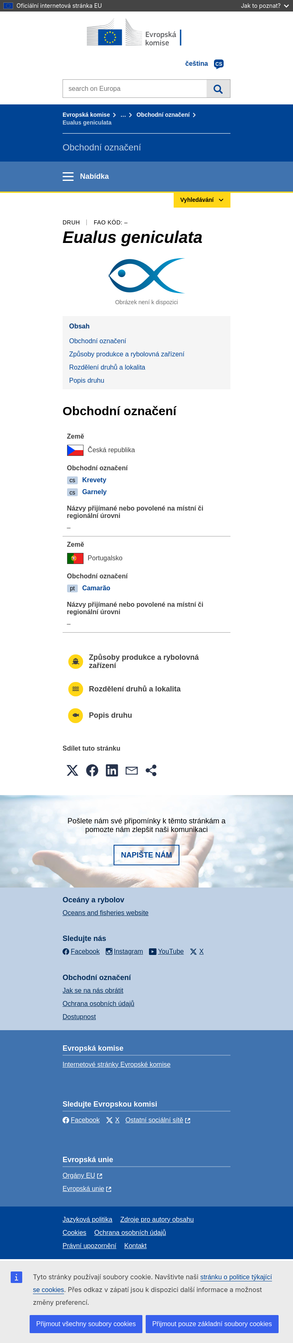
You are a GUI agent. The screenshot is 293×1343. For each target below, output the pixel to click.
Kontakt (135, 1245)
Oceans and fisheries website (106, 912)
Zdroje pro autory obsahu (157, 1219)
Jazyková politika (87, 1219)
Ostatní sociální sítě (155, 1119)
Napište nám (146, 855)
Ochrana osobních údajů (98, 1003)
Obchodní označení (163, 114)
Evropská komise (86, 114)
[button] (72, 770)
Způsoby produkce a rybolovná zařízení (126, 354)
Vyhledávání (218, 88)
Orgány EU (79, 1175)
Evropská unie (83, 1188)
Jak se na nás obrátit (93, 990)
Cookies (74, 1232)
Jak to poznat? (265, 5)
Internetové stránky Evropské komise (116, 1064)
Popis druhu (86, 380)
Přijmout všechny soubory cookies (86, 1323)
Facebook (81, 1119)
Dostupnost (79, 1016)
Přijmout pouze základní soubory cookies (212, 1323)
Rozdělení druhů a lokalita (107, 367)
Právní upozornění (89, 1245)
